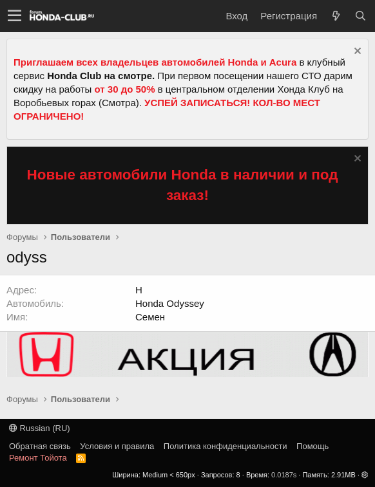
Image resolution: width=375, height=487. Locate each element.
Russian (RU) (39, 428)
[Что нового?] (335, 16)
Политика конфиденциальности (225, 446)
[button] (14, 16)
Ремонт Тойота (38, 458)
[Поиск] (360, 16)
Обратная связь (40, 446)
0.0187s (283, 475)
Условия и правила (117, 446)
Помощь (312, 446)
